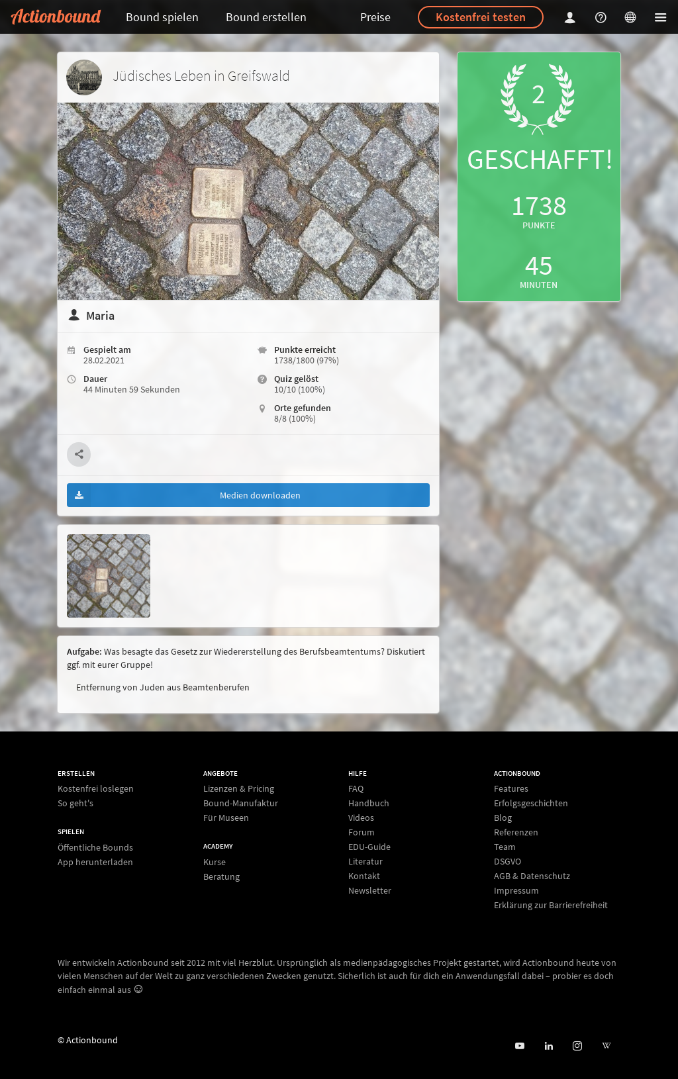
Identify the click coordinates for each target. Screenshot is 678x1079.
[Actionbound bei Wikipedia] (606, 1046)
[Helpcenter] (602, 17)
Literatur (365, 861)
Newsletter (369, 890)
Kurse (214, 862)
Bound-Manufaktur (240, 803)
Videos (361, 817)
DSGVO (507, 861)
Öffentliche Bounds (95, 847)
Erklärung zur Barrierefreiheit (551, 904)
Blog (503, 817)
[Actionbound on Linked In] (548, 1046)
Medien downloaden (184, 495)
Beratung (221, 876)
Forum (361, 832)
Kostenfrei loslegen (96, 788)
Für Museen (226, 817)
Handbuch (368, 803)
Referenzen (516, 832)
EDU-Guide (369, 847)
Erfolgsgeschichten (531, 803)
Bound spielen (162, 16)
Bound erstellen (266, 16)
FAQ (355, 788)
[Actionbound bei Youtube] (519, 1046)
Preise (375, 16)
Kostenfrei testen (481, 16)
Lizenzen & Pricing (238, 788)
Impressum (516, 890)
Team (505, 847)
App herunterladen (95, 861)
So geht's (75, 802)
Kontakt (364, 876)
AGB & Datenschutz (532, 876)
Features (511, 788)
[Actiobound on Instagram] (577, 1046)
